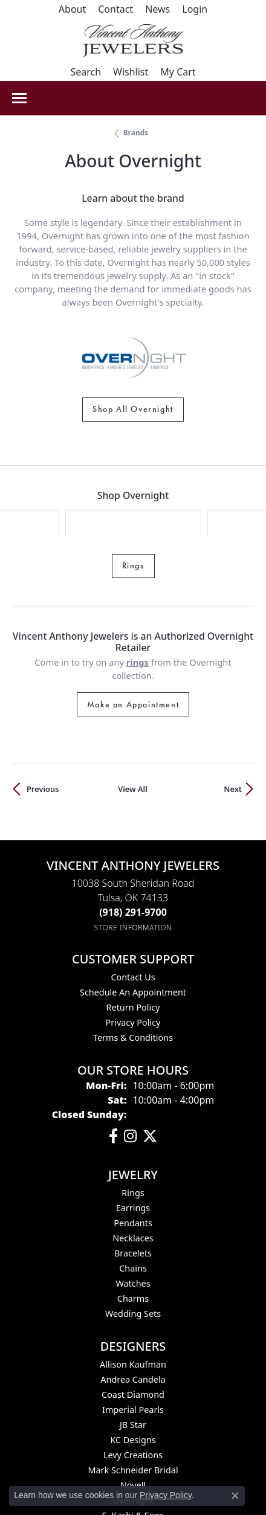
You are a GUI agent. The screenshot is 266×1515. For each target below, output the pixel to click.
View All (133, 721)
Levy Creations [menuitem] (133, 1387)
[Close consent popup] (235, 1495)
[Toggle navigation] (19, 98)
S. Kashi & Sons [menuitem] (133, 1447)
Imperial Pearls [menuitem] (133, 1342)
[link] (72, 9)
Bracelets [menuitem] (133, 1185)
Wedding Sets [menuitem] (133, 1246)
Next (233, 721)
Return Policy (133, 939)
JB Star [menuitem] (133, 1357)
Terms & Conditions (133, 970)
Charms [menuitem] (133, 1231)
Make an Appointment (133, 636)
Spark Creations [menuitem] (133, 1462)
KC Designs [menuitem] (132, 1372)
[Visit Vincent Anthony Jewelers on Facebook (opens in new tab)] (113, 1068)
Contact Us (133, 909)
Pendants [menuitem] (133, 1155)
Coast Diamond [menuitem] (133, 1327)
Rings (133, 497)
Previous (43, 721)
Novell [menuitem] (133, 1417)
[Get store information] (133, 860)
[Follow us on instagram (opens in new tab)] (130, 1068)
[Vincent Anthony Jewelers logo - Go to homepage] (133, 40)
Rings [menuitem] (133, 1125)
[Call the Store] (133, 844)
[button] (194, 9)
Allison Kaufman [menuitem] (133, 1296)
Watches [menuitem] (132, 1215)
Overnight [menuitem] (133, 1432)
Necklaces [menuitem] (132, 1170)
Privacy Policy (133, 954)
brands (136, 132)
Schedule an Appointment (133, 924)
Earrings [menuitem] (133, 1140)
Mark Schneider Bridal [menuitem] (133, 1402)
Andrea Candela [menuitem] (132, 1311)
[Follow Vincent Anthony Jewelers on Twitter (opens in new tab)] (150, 1068)
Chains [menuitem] (133, 1200)
